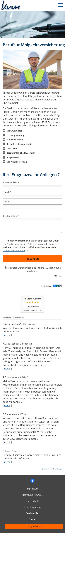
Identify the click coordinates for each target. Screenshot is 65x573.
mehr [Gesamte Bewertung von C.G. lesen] (7, 442)
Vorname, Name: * (12, 182)
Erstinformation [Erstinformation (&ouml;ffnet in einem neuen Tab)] (32, 507)
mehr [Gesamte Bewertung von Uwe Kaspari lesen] (7, 335)
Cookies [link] (33, 519)
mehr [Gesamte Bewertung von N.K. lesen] (7, 462)
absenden (32, 258)
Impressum (32, 488)
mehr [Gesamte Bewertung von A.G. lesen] (7, 405)
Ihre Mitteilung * (11, 215)
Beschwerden (32, 513)
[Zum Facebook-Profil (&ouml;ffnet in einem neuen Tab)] (32, 481)
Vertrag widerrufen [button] (34, 526)
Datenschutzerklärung (14, 250)
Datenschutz (32, 501)
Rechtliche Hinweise (32, 494)
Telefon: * (8, 201)
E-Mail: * (7, 192)
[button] (14, 130)
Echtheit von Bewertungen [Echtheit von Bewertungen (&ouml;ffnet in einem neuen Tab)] (53, 469)
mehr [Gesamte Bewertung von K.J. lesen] (7, 368)
